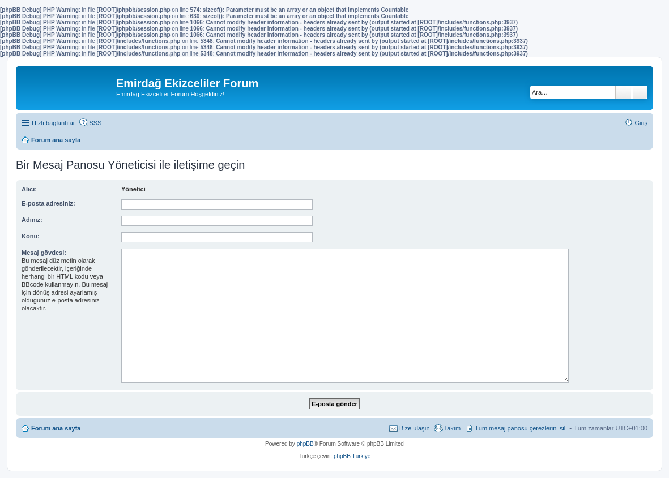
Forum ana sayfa (55, 428)
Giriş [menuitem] (640, 123)
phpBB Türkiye (352, 456)
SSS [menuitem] (95, 123)
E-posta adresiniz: (48, 203)
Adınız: (32, 219)
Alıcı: (29, 189)
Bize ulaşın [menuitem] (414, 428)
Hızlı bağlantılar (53, 123)
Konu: (31, 236)
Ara (623, 92)
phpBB (305, 444)
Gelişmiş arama (639, 92)
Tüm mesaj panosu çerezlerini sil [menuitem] (520, 428)
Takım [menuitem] (452, 428)
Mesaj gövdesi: (44, 252)
